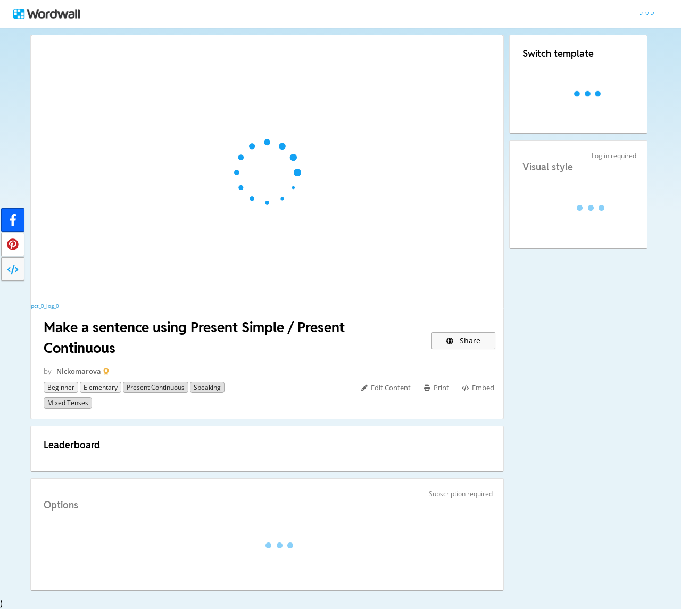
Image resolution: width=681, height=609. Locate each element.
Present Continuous (156, 387)
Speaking (207, 387)
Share (463, 340)
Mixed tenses (67, 402)
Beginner (60, 387)
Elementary (101, 387)
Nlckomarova (78, 371)
